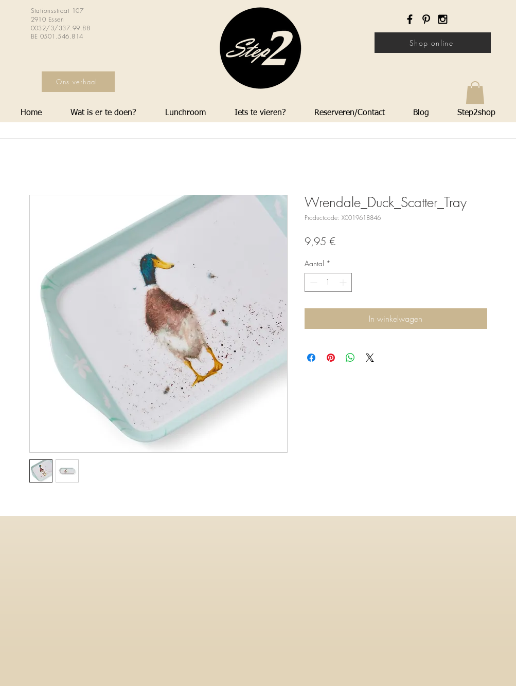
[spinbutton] (328, 282)
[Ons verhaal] (78, 81)
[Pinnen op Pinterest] (331, 357)
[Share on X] (370, 357)
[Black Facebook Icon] (409, 19)
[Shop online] (433, 42)
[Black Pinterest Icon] (426, 19)
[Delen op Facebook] (311, 357)
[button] (475, 92)
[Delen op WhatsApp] (350, 357)
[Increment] (343, 282)
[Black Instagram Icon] (442, 19)
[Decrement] (312, 282)
